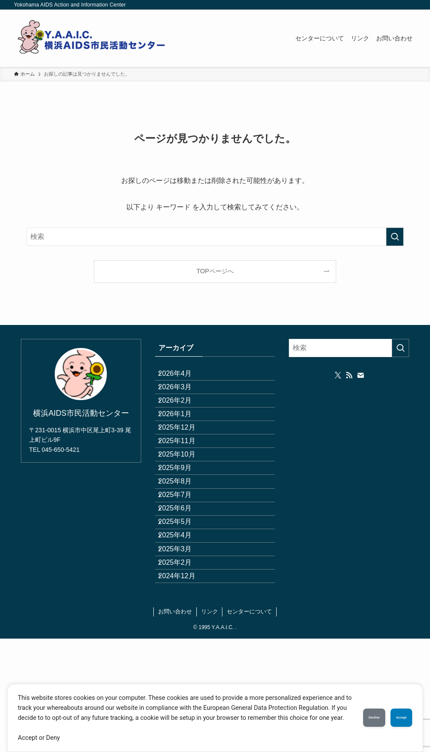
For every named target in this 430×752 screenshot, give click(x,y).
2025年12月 (183, 459)
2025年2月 (182, 665)
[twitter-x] (338, 375)
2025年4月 (182, 624)
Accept (392, 712)
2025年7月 (182, 562)
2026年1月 (182, 438)
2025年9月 (182, 521)
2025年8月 (182, 541)
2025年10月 (183, 500)
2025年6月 (182, 582)
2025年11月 (183, 480)
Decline (347, 712)
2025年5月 (182, 603)
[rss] (349, 375)
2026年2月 (182, 418)
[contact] (360, 375)
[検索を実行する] (395, 237)
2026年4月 (182, 377)
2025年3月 (182, 644)
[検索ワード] (215, 237)
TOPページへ (214, 271)
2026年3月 (182, 397)
